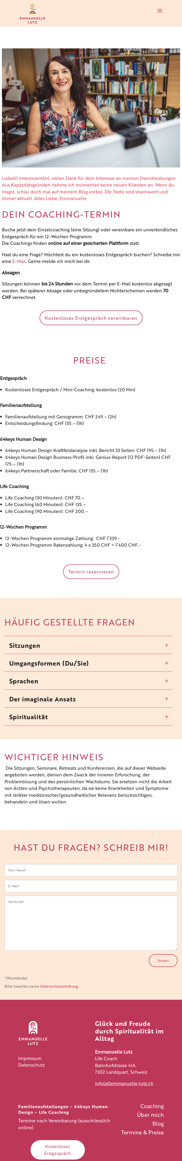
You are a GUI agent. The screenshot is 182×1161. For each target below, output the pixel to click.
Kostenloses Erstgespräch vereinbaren (91, 320)
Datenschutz (31, 1065)
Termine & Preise (142, 1132)
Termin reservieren (91, 579)
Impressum (30, 1058)
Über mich (150, 1114)
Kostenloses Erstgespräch (57, 1150)
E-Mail (19, 264)
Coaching (152, 1105)
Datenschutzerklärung (59, 986)
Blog (83, 194)
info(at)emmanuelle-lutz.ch (124, 1083)
